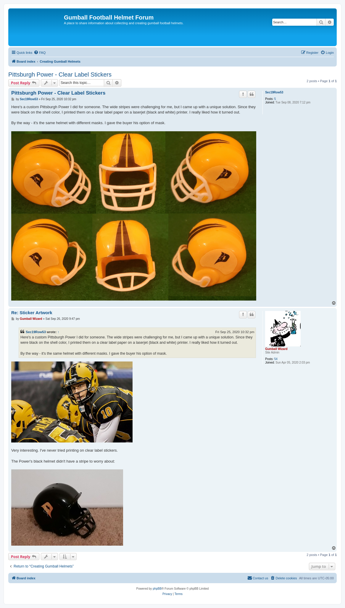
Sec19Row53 (274, 92)
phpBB (157, 588)
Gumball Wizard (276, 349)
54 (276, 359)
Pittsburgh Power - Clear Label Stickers (60, 74)
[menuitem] (40, 52)
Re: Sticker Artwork (31, 312)
